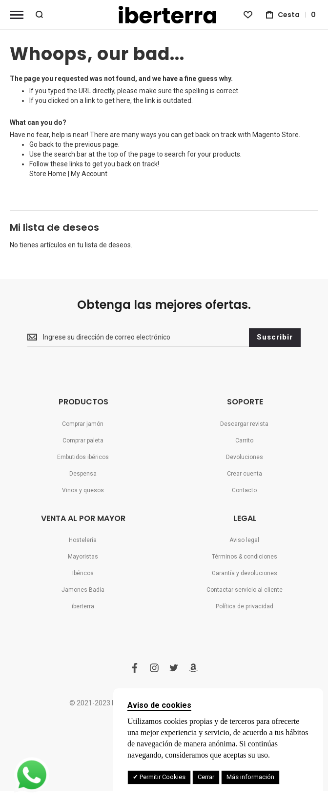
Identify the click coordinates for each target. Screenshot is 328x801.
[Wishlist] (248, 14)
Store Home (47, 174)
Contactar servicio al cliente (244, 589)
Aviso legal (244, 540)
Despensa (83, 473)
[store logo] (164, 14)
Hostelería (83, 540)
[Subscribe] (275, 337)
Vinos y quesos (83, 490)
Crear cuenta (244, 473)
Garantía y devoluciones (244, 573)
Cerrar (206, 777)
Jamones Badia (83, 589)
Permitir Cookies (161, 777)
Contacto (244, 490)
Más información (250, 777)
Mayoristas (83, 556)
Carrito (244, 440)
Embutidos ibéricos (83, 457)
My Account (89, 174)
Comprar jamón (82, 424)
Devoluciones (244, 457)
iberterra (83, 606)
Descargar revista (244, 424)
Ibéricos (83, 573)
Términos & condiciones (244, 556)
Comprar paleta (82, 440)
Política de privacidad (244, 606)
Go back (41, 144)
